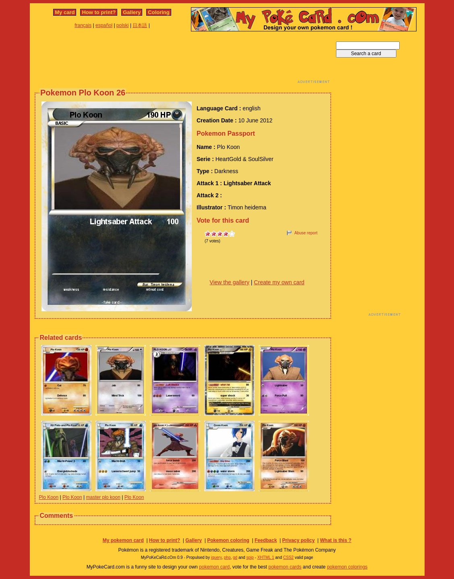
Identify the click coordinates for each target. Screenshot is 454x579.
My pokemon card (123, 540)
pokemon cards (284, 567)
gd (235, 557)
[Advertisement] (183, 59)
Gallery (132, 12)
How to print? (99, 12)
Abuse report (305, 233)
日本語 (140, 25)
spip (249, 557)
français (83, 25)
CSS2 (288, 557)
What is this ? (335, 540)
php (227, 557)
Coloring (158, 12)
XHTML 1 (265, 557)
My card (65, 12)
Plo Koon (49, 497)
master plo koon (103, 497)
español (103, 25)
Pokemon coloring (228, 540)
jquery (216, 557)
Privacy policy (298, 540)
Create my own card (279, 282)
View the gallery (229, 282)
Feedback (266, 540)
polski (122, 25)
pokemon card (214, 567)
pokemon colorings (347, 567)
